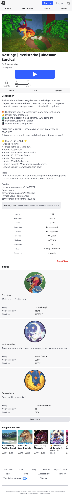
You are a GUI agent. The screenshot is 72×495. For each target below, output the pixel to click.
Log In (59, 3)
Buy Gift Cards (60, 469)
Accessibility (43, 473)
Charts (8, 8)
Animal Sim (52, 253)
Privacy (62, 473)
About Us (8, 469)
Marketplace (27, 8)
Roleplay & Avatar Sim (52, 249)
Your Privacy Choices (15, 478)
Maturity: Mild (7, 67)
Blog (34, 469)
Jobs (21, 469)
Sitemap (43, 478)
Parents (46, 469)
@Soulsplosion (11, 64)
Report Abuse (62, 261)
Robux (64, 8)
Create (47, 8)
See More (35, 419)
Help (7, 473)
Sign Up (47, 3)
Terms (25, 473)
